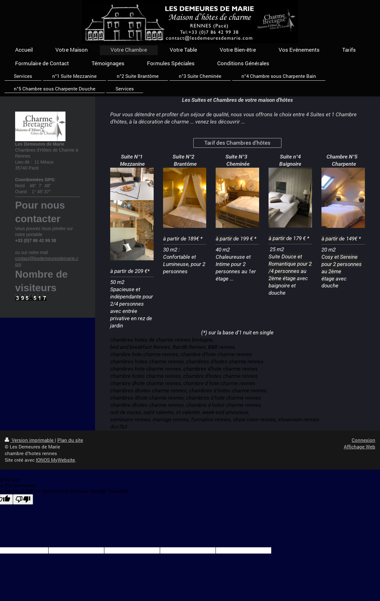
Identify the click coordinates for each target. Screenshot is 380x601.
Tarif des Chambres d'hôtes (237, 142)
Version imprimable (30, 440)
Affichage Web (359, 446)
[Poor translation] (23, 499)
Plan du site (70, 440)
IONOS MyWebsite (55, 460)
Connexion (363, 440)
